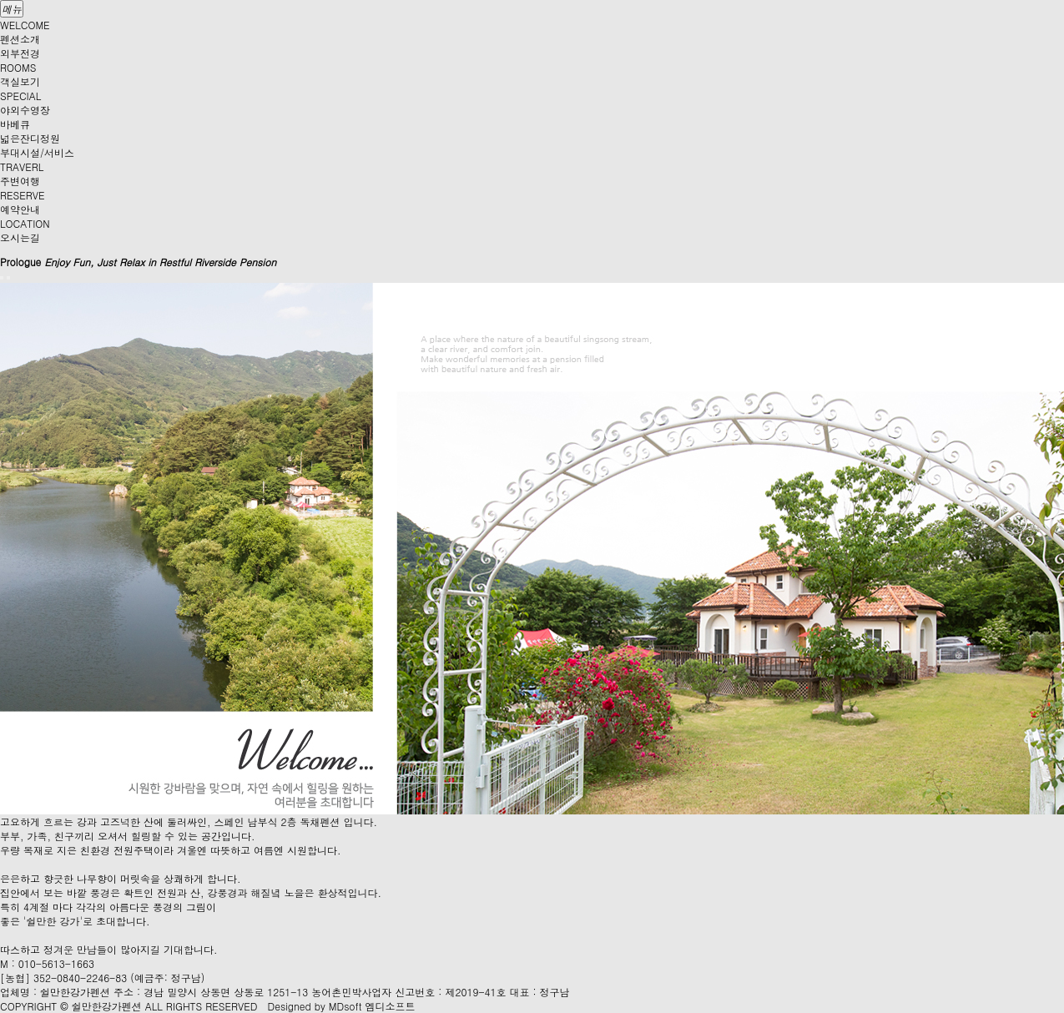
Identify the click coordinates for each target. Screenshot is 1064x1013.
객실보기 (20, 81)
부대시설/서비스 (37, 152)
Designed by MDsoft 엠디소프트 (342, 1006)
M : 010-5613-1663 (47, 963)
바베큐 (15, 124)
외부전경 (20, 53)
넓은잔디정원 (30, 138)
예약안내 (20, 209)
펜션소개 (20, 39)
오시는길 (20, 237)
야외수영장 (25, 110)
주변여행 (20, 181)
